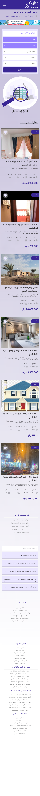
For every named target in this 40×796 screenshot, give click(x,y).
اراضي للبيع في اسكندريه (20, 621)
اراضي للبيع (20, 608)
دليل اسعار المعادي (20, 731)
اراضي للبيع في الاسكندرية (20, 710)
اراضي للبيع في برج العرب (20, 616)
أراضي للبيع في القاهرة (20, 687)
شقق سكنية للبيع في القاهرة (20, 671)
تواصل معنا (16, 774)
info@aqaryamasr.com (21, 788)
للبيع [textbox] (33, 39)
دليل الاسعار (15, 767)
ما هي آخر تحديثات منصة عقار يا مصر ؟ (20, 587)
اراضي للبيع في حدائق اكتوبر (20, 618)
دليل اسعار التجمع (20, 733)
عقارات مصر (20, 648)
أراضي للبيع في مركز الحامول (20, 529)
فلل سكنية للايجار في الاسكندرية (20, 702)
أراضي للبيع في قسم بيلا (20, 520)
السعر (20, 57)
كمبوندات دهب (20, 663)
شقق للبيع (20, 718)
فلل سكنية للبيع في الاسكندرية (20, 700)
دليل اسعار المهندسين (20, 728)
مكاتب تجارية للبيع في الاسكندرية (20, 705)
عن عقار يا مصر (14, 770)
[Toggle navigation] (4, 5)
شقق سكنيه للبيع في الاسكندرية (20, 694)
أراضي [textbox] (33, 45)
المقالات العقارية (32, 770)
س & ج (35, 774)
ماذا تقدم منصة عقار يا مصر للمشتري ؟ (20, 571)
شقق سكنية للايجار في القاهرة (20, 674)
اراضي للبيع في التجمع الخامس (20, 613)
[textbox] (20, 51)
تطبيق (20, 70)
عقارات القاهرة (20, 650)
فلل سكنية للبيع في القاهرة (20, 676)
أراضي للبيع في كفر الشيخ (20, 526)
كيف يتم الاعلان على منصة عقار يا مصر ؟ (20, 563)
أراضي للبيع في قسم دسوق (20, 523)
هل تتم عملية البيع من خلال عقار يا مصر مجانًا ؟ (20, 581)
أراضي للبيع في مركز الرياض (20, 532)
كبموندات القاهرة (20, 656)
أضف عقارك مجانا (13, 764)
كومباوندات (34, 767)
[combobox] (20, 39)
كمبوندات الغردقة (20, 658)
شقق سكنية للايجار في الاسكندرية (20, 697)
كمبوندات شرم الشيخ (20, 661)
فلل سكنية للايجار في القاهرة (20, 679)
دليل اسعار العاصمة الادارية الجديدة (20, 726)
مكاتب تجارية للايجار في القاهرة (20, 684)
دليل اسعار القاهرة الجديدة (20, 723)
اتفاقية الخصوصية (32, 777)
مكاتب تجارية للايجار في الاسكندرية (20, 707)
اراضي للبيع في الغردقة (20, 610)
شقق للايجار (20, 720)
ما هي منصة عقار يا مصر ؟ (20, 555)
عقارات (35, 764)
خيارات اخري (20, 63)
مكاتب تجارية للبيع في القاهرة (19, 682)
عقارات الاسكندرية (20, 653)
